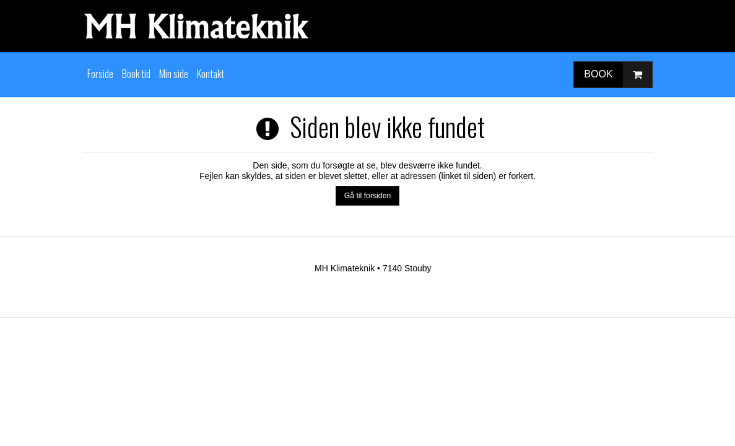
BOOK (617, 74)
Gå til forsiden (367, 195)
